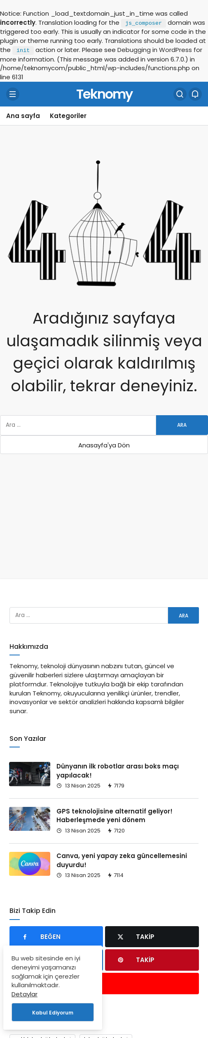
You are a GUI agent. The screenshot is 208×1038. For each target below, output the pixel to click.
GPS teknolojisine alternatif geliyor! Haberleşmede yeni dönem (114, 816)
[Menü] (12, 94)
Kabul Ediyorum (52, 1012)
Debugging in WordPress (154, 49)
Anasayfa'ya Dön (104, 445)
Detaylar (24, 994)
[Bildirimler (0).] (195, 94)
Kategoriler (68, 115)
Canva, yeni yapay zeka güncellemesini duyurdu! (121, 861)
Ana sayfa (23, 115)
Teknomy (104, 94)
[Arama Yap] (180, 94)
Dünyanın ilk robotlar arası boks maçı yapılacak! (117, 771)
